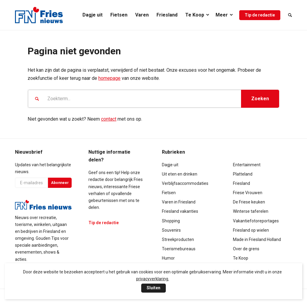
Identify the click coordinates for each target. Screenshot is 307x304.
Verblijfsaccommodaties (185, 183)
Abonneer (60, 183)
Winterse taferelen (250, 211)
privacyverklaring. (152, 278)
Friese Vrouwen (247, 192)
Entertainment (247, 164)
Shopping (171, 220)
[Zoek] (288, 15)
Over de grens (246, 248)
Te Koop (240, 258)
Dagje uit (170, 164)
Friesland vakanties (180, 211)
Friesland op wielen (251, 230)
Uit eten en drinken (179, 174)
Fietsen (169, 192)
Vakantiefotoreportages (256, 220)
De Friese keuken (249, 202)
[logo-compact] (39, 15)
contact (108, 119)
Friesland (241, 183)
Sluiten (153, 287)
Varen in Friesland (178, 202)
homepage (109, 78)
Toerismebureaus (178, 248)
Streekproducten (178, 239)
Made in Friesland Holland (257, 239)
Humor (168, 258)
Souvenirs (171, 230)
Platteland (242, 174)
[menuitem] (92, 15)
